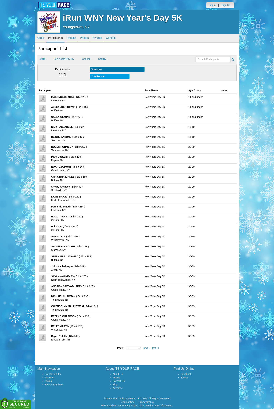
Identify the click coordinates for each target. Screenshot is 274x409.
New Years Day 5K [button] (64, 59)
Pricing (48, 381)
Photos (91, 38)
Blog (115, 384)
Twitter (184, 377)
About (41, 38)
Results (77, 38)
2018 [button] (44, 59)
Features (49, 377)
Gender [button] (87, 59)
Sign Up (226, 5)
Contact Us (119, 381)
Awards (107, 38)
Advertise (118, 388)
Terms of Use (127, 402)
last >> (156, 348)
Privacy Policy (146, 402)
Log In (212, 5)
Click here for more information (155, 405)
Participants (58, 38)
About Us (118, 374)
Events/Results (52, 374)
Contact (122, 38)
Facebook (186, 374)
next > (146, 348)
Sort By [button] (103, 59)
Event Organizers (53, 384)
